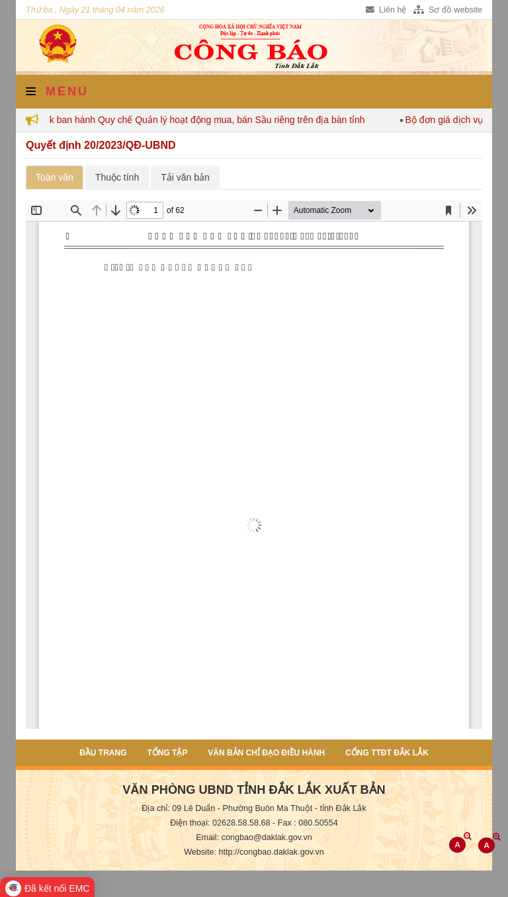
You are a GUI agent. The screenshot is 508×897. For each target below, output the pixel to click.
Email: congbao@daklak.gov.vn (254, 837)
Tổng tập (167, 752)
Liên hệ (386, 10)
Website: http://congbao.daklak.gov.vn (254, 852)
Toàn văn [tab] (54, 177)
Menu (57, 91)
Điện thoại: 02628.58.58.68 (220, 823)
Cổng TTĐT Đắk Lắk (387, 752)
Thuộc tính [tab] (117, 177)
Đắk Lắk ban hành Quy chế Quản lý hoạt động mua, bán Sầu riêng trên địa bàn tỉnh (199, 119)
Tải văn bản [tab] (185, 177)
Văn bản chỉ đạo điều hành (266, 752)
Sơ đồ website (447, 10)
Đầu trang (102, 752)
